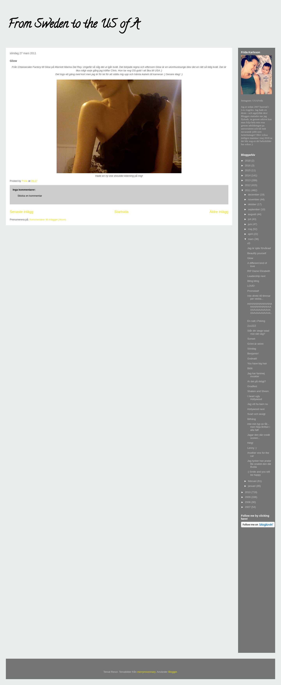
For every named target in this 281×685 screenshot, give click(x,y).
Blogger (172, 671)
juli (250, 219)
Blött (249, 368)
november (254, 199)
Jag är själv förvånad (259, 248)
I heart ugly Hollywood (254, 398)
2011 (248, 190)
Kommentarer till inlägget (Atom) (47, 219)
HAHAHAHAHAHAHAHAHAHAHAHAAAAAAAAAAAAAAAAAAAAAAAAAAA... (259, 309)
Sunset (251, 338)
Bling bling (253, 281)
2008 (248, 502)
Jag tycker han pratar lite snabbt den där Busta (259, 463)
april (250, 233)
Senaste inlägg (21, 212)
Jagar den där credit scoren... (258, 436)
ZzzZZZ (251, 325)
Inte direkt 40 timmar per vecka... (258, 297)
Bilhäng (251, 419)
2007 (248, 507)
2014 (248, 175)
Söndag (251, 348)
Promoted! (253, 290)
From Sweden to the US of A (73, 25)
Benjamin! (253, 353)
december (254, 194)
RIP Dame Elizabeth (258, 271)
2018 (248, 160)
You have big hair (257, 363)
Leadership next (256, 276)
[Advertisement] (256, 590)
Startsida (121, 212)
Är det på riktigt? (256, 381)
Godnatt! (252, 358)
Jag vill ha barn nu (257, 404)
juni (250, 224)
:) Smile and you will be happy (258, 473)
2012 (248, 185)
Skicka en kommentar (30, 195)
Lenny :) (251, 447)
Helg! (250, 442)
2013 (248, 180)
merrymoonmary (146, 671)
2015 (248, 170)
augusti (252, 214)
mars (251, 239)
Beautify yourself (256, 253)
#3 (248, 243)
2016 (248, 165)
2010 (248, 492)
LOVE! (251, 285)
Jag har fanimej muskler (256, 375)
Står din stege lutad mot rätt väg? (258, 332)
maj (250, 229)
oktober (252, 204)
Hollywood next (255, 409)
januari (252, 485)
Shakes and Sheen (258, 391)
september (254, 209)
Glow (250, 258)
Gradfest (252, 386)
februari (252, 481)
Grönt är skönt (255, 343)
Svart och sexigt (256, 414)
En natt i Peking (256, 320)
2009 (248, 497)
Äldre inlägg (219, 212)
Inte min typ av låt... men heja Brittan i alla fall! (258, 426)
